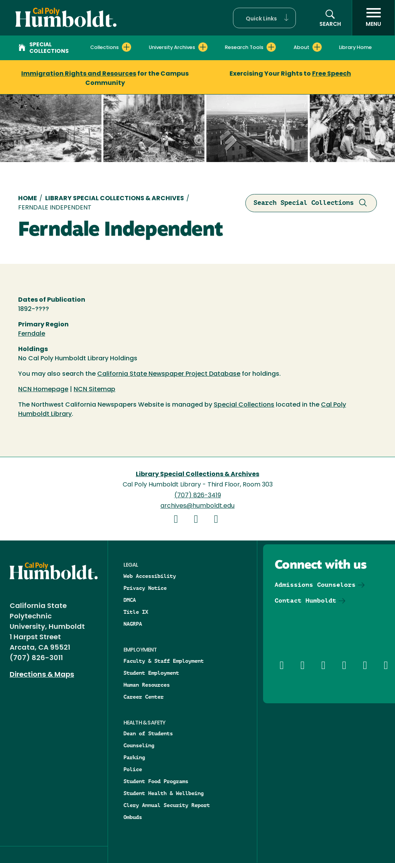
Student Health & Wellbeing (163, 793)
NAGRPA (132, 624)
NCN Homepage (43, 390)
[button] (264, 18)
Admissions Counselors (315, 584)
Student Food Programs (155, 781)
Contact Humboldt (305, 600)
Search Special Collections (311, 203)
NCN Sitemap (94, 390)
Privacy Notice (145, 588)
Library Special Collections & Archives (114, 199)
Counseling (138, 745)
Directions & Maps (42, 675)
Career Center (143, 697)
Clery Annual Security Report (166, 805)
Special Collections (44, 48)
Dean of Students (148, 733)
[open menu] (373, 17)
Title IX (135, 612)
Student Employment (151, 673)
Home (27, 199)
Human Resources (146, 685)
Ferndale (31, 334)
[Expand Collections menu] (126, 47)
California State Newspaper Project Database (168, 374)
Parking (134, 757)
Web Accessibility (149, 576)
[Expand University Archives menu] (203, 47)
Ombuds (132, 817)
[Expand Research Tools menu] (271, 47)
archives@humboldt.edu (197, 506)
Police (132, 769)
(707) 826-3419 (197, 496)
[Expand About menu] (317, 47)
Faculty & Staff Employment (163, 661)
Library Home (355, 47)
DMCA (129, 600)
